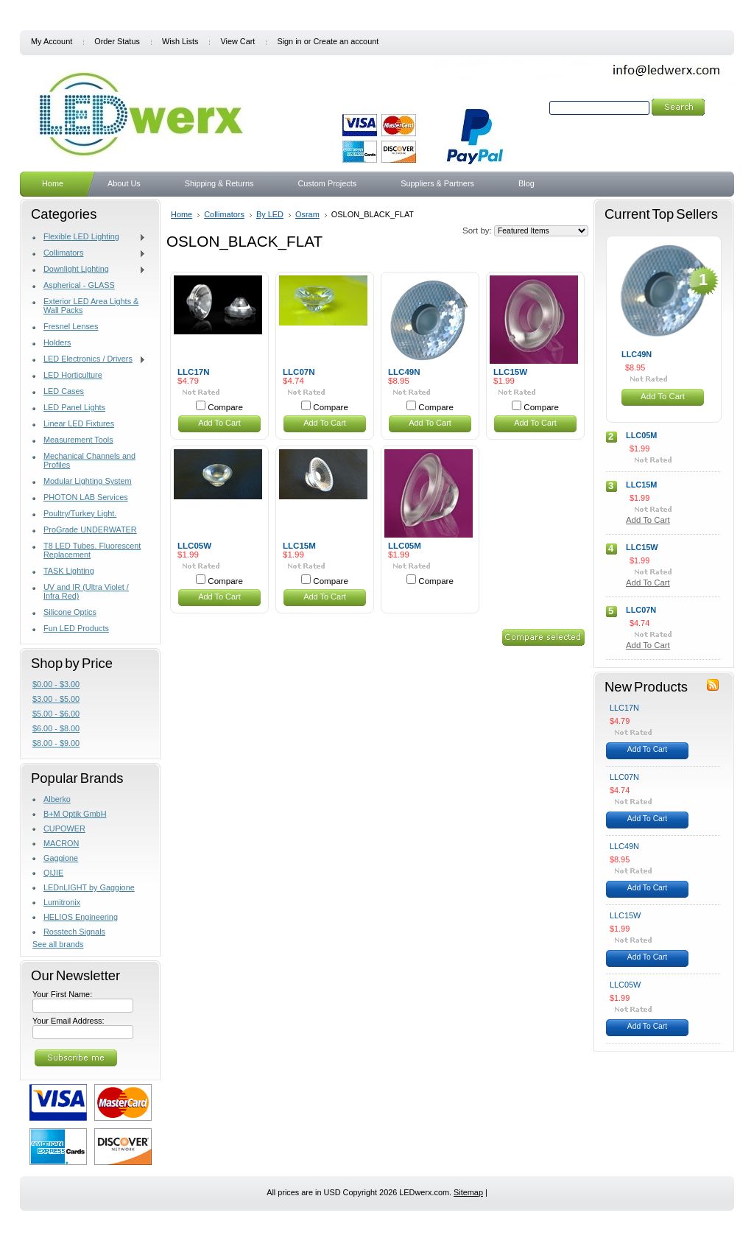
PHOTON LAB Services (85, 497)
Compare (225, 407)
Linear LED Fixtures (78, 423)
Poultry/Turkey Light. (79, 513)
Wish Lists (180, 41)
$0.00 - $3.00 (56, 684)
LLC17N (193, 371)
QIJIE (53, 872)
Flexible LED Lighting (89, 237)
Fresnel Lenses (70, 326)
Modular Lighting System (87, 480)
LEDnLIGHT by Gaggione (89, 887)
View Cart (237, 41)
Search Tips (648, 124)
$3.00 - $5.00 (56, 698)
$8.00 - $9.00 (56, 743)
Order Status (117, 41)
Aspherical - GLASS (79, 285)
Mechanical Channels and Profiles (89, 460)
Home (181, 214)
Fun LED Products (76, 628)
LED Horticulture (72, 374)
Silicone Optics (69, 612)
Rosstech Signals (74, 931)
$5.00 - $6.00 (56, 713)
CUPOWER (64, 828)
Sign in (289, 41)
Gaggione (60, 858)
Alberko (57, 799)
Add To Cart (219, 422)
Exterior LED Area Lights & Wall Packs (90, 305)
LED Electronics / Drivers (89, 359)
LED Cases (63, 391)
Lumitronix (61, 902)
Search (534, 107)
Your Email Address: (68, 1020)
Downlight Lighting (89, 269)
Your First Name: (62, 994)
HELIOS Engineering (80, 916)
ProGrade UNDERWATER (90, 529)
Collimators (89, 253)
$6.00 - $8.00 (56, 728)
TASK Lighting (68, 570)
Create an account (345, 41)
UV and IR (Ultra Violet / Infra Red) (86, 591)
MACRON (61, 843)
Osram (307, 214)
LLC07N (299, 371)
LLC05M (404, 545)
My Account (51, 41)
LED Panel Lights (74, 407)
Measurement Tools (78, 439)
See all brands (58, 944)
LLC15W (510, 371)
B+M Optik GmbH (75, 813)
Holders (57, 342)
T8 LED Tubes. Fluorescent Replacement (92, 550)
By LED (269, 214)
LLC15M (299, 545)
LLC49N (404, 371)
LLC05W (194, 545)
